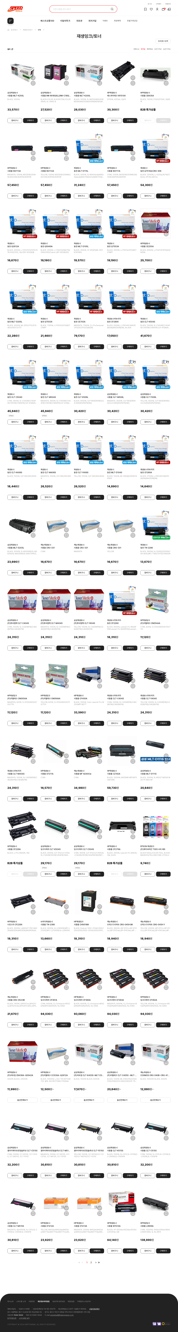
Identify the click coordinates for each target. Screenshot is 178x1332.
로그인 (150, 4)
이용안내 (168, 4)
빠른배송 (150, 49)
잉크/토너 (14, 30)
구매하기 (30, 120)
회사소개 (10, 1301)
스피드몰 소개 (21, 1301)
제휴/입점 (71, 1301)
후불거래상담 (132, 21)
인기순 (143, 49)
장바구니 (14, 120)
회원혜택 (117, 21)
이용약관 (32, 1301)
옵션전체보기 (22, 1100)
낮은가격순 (158, 49)
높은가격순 (167, 49)
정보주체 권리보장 (58, 1301)
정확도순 (136, 49)
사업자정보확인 (94, 1309)
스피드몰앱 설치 (24, 1318)
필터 (8, 49)
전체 (39, 30)
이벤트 (105, 21)
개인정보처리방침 (43, 1301)
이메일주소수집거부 (84, 1301)
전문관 (79, 20)
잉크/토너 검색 (163, 41)
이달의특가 (65, 20)
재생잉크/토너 (27, 30)
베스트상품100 (47, 20)
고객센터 (158, 4)
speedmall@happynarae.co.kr (62, 1315)
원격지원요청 (11, 1318)
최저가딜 (92, 20)
